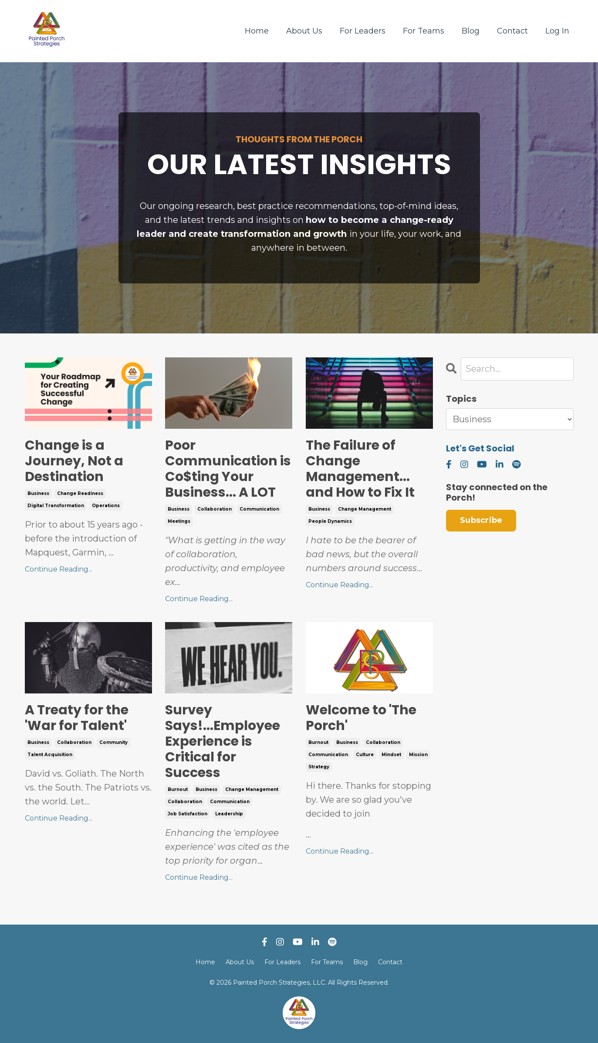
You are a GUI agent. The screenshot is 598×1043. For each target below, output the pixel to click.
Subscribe (481, 520)
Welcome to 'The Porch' (361, 717)
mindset (391, 754)
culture (365, 754)
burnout (178, 789)
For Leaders (362, 31)
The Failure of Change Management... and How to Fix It (360, 468)
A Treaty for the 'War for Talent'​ (76, 717)
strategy (318, 767)
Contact (512, 31)
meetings (179, 521)
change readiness (80, 493)
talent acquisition (49, 754)
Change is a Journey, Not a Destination (74, 460)
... (369, 809)
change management (364, 509)
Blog (471, 31)
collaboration (214, 509)
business (38, 493)
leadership (229, 814)
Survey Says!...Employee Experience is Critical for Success (222, 741)
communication (259, 509)
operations (106, 505)
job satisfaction (187, 814)
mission (418, 754)
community (113, 742)
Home (257, 31)
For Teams (423, 31)
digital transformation (55, 505)
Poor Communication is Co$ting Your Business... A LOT (228, 468)
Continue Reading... (58, 569)
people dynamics (330, 521)
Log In (557, 31)
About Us (304, 31)
